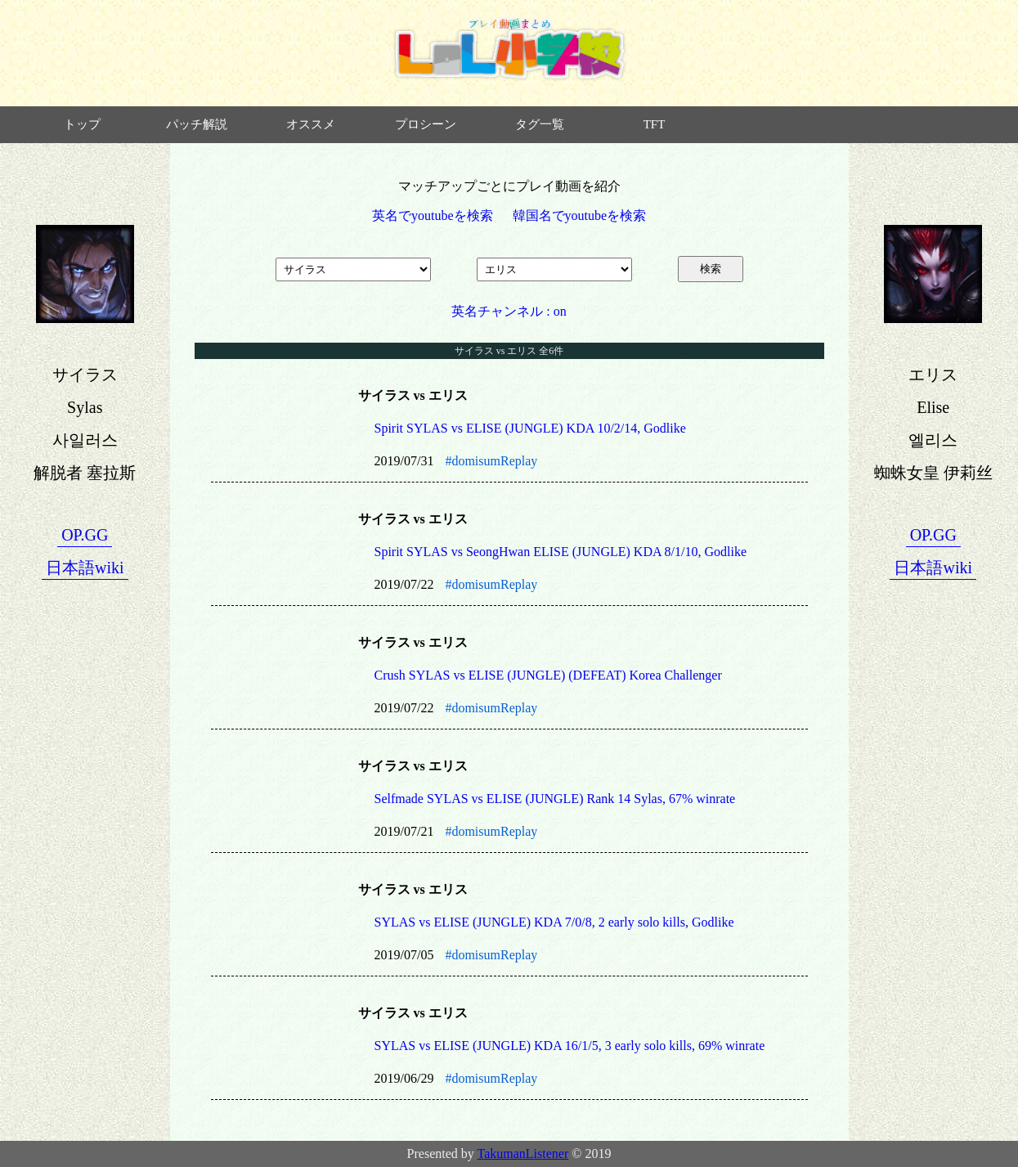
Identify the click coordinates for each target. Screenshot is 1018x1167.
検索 (710, 269)
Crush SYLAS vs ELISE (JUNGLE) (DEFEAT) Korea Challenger (548, 675)
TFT (655, 124)
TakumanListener (523, 1153)
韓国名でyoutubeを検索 (580, 215)
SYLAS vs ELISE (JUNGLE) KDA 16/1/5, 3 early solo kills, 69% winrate (569, 1046)
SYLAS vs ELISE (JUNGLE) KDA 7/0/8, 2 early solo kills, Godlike (554, 922)
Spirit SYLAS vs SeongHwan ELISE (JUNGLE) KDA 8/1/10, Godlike (560, 552)
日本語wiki (85, 568)
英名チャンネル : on (508, 311)
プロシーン (425, 124)
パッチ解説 (196, 124)
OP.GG (84, 535)
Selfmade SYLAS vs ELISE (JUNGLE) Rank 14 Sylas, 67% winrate (555, 799)
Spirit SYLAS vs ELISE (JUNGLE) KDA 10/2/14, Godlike (530, 428)
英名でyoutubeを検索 (432, 215)
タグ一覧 (539, 124)
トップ (82, 124)
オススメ (310, 124)
